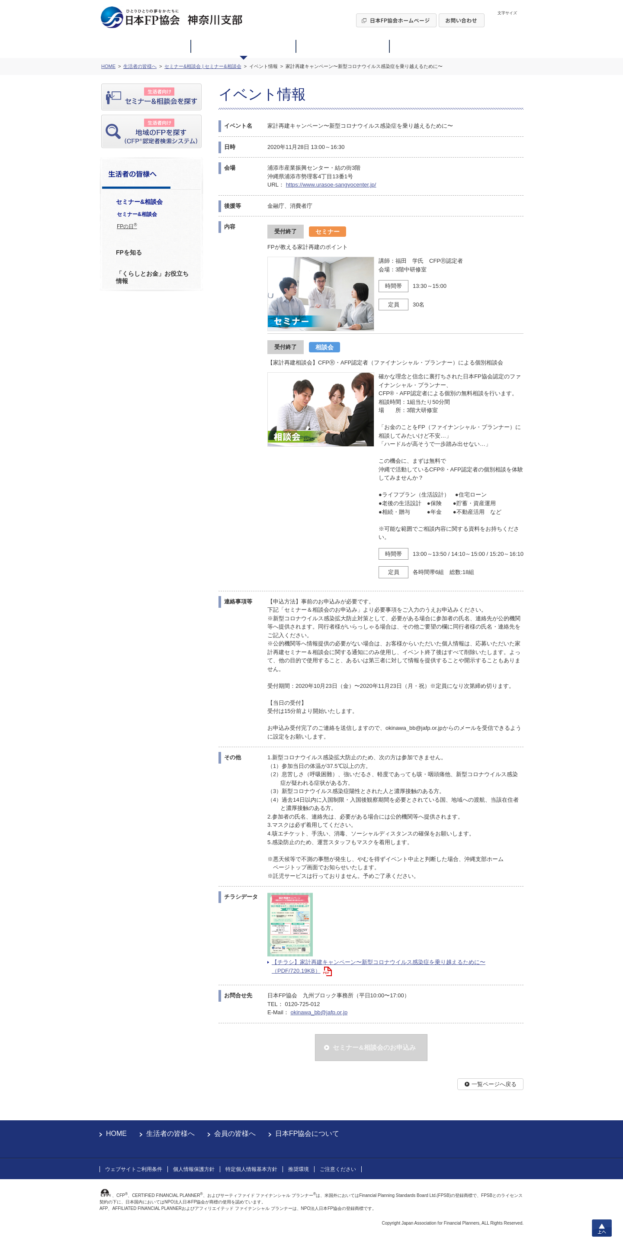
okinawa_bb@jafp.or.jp (318, 1012)
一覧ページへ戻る (494, 1084)
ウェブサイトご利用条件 (133, 1169)
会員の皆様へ (235, 1133)
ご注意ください (338, 1169)
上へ (601, 1228)
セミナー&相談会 (137, 214)
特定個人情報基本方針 (251, 1169)
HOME (116, 1133)
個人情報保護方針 (194, 1169)
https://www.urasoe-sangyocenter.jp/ (331, 184)
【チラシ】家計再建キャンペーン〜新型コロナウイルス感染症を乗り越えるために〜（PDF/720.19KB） (378, 966)
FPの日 (127, 226)
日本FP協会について (307, 1133)
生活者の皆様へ (170, 1133)
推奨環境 (298, 1169)
